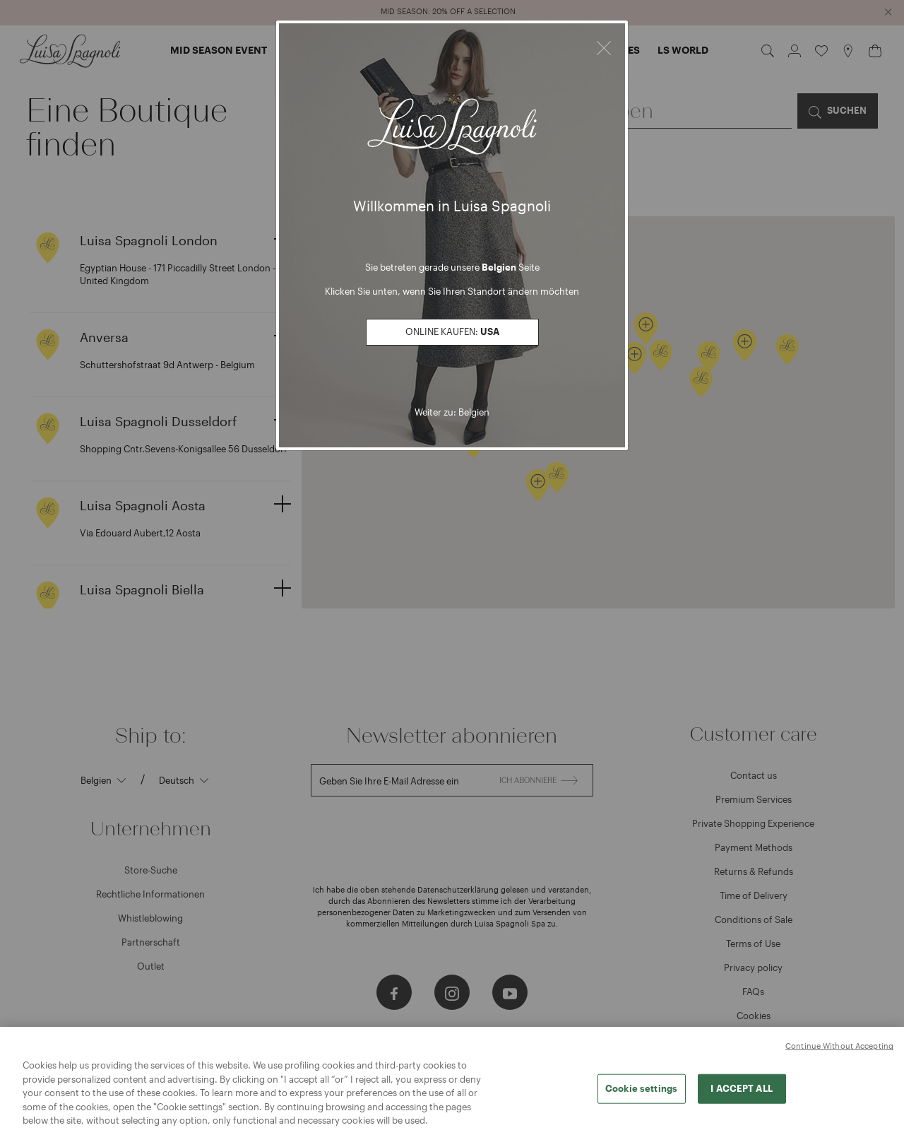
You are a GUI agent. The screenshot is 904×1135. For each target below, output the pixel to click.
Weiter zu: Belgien (452, 412)
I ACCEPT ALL (741, 1094)
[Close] (604, 45)
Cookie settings (641, 1094)
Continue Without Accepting (839, 1052)
